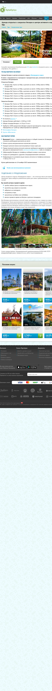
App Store (21, 367)
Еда (4, 18)
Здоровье (15, 18)
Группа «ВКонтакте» (9, 132)
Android (34, 67)
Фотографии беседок (10, 130)
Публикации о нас (6, 353)
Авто (29, 18)
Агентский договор (44, 351)
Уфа (3, 1)
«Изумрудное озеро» (37, 75)
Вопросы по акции (31, 62)
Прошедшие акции (22, 355)
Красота (8, 18)
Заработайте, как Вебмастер (25, 353)
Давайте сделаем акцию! (24, 351)
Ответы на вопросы (6, 359)
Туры (46, 18)
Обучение (35, 18)
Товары (41, 18)
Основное (6, 62)
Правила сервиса (6, 357)
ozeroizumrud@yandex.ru (31, 150)
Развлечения (22, 18)
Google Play (32, 367)
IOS (28, 67)
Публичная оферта (44, 355)
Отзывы (17, 62)
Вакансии (3, 355)
